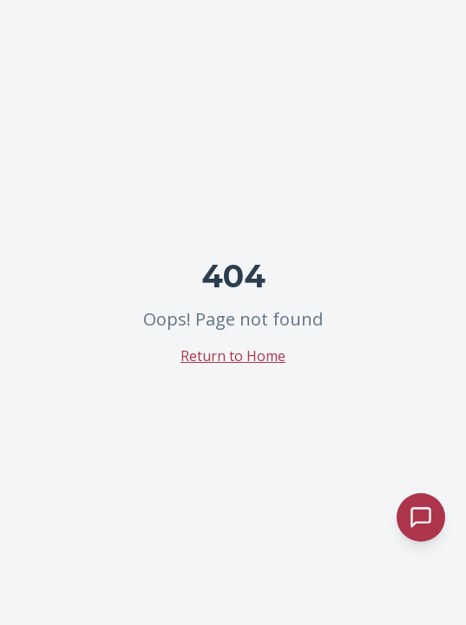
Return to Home (233, 355)
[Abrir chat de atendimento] (421, 517)
